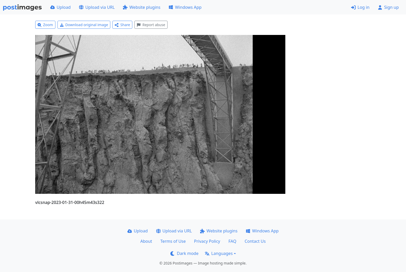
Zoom (45, 24)
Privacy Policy (207, 241)
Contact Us (255, 241)
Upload (60, 7)
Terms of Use (173, 241)
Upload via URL (97, 7)
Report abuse (151, 24)
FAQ (232, 241)
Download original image (84, 24)
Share (122, 24)
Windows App (185, 7)
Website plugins (141, 7)
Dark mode (184, 253)
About (146, 241)
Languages (219, 253)
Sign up (388, 7)
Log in (360, 7)
